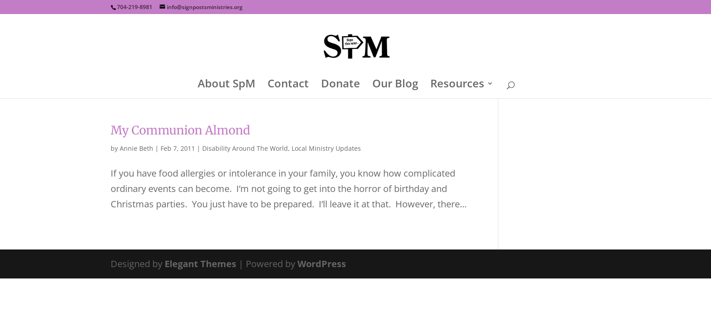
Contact (288, 85)
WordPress (321, 264)
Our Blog (395, 85)
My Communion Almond (180, 130)
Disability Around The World (245, 148)
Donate (340, 85)
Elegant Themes (200, 264)
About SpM (226, 85)
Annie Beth (136, 148)
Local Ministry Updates (326, 148)
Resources (457, 85)
